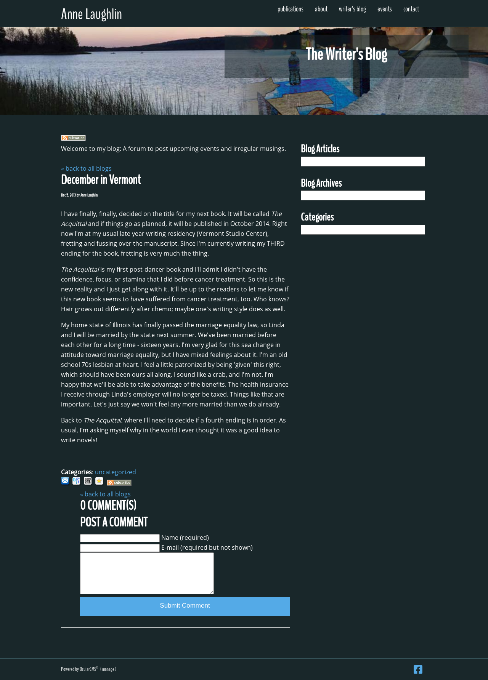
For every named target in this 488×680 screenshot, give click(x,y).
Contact (411, 9)
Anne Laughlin (91, 14)
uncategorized (115, 472)
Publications (290, 9)
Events (384, 9)
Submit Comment (185, 605)
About (321, 9)
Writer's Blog (352, 9)
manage (108, 669)
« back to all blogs (86, 168)
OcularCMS (89, 669)
